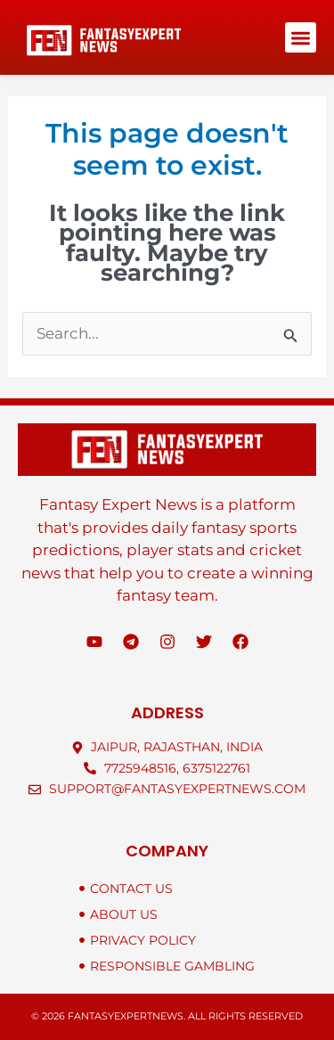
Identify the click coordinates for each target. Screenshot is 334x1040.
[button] (300, 37)
